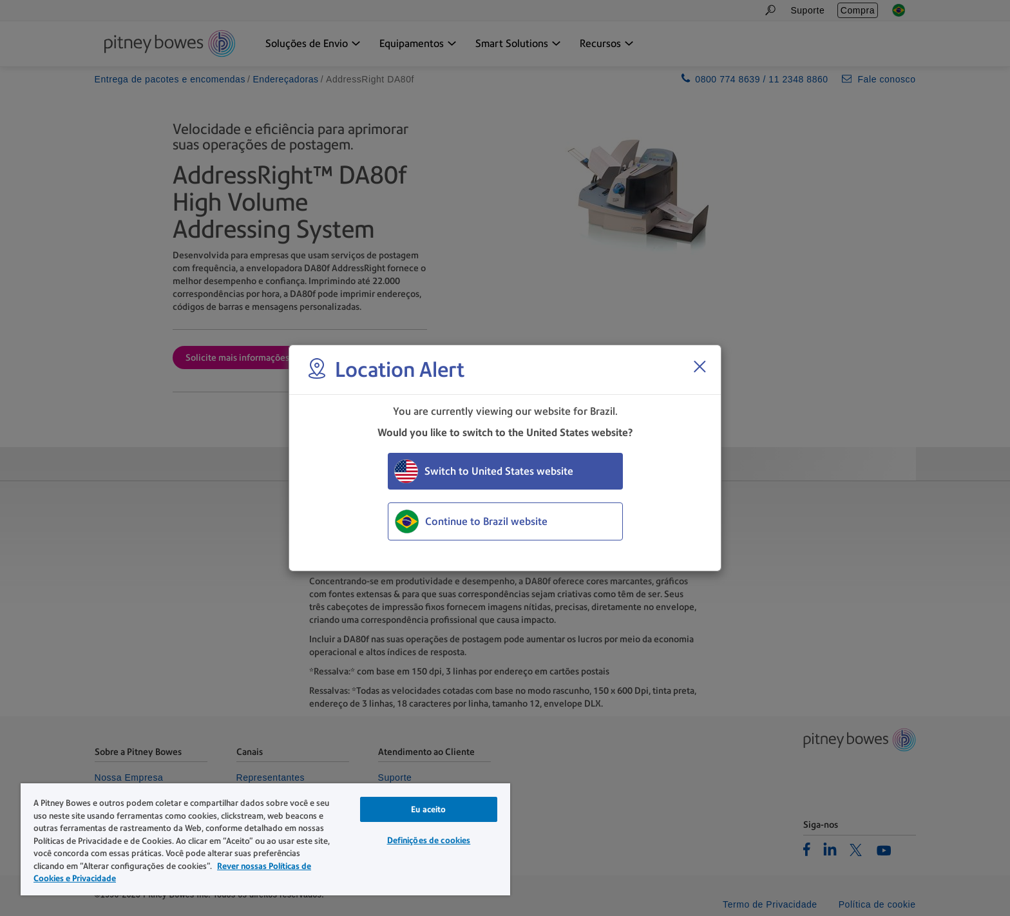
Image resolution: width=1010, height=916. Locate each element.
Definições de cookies (429, 840)
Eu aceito (428, 809)
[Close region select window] (699, 366)
